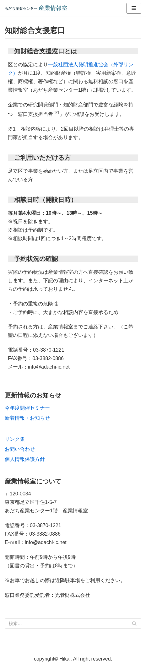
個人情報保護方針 (25, 459)
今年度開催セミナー (27, 408)
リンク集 (15, 439)
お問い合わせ (20, 449)
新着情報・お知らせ (27, 418)
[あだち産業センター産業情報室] (36, 8)
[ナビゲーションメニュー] (134, 8)
